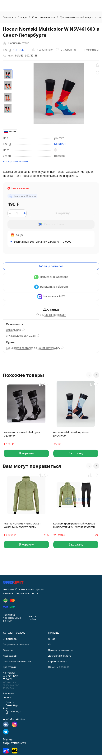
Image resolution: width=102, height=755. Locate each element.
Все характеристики (15, 161)
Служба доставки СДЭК (21, 335)
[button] (89, 375)
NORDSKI (18, 50)
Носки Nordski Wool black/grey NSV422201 (22, 434)
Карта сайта (32, 617)
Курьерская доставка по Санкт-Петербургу (33, 347)
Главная (8, 17)
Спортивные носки (43, 17)
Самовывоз (13, 329)
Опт (50, 644)
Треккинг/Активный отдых (76, 17)
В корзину (62, 213)
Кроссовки (9, 667)
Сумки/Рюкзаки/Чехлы (17, 661)
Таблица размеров (51, 266)
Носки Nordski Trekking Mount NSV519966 (71, 434)
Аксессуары (10, 655)
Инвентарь (10, 638)
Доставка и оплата (59, 655)
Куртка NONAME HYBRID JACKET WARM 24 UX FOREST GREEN (22, 525)
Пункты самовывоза (60, 650)
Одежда (22, 17)
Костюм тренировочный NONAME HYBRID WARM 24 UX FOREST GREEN (74, 525)
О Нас (51, 638)
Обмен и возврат (58, 667)
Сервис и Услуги (57, 661)
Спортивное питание (16, 644)
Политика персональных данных (12, 617)
